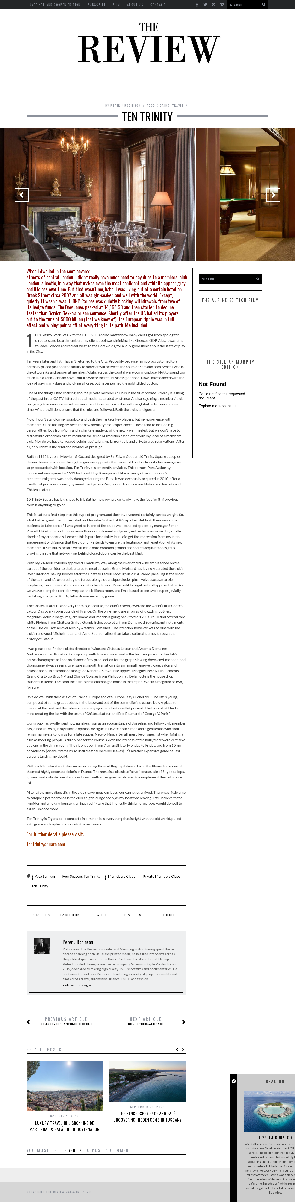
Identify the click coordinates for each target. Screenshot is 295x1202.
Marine (220, 78)
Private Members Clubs (161, 876)
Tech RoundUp (141, 91)
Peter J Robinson (125, 105)
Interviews (140, 78)
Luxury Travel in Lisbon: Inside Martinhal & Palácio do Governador (65, 1126)
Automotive (45, 78)
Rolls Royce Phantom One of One (65, 1021)
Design (115, 78)
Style (114, 91)
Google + (169, 915)
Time (166, 91)
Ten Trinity (39, 885)
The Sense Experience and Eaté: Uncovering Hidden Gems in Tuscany (147, 1117)
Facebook (70, 915)
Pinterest (133, 915)
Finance (165, 78)
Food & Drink (193, 78)
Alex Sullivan (45, 876)
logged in (70, 1150)
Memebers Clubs (121, 876)
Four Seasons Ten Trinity (81, 876)
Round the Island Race (151, 1021)
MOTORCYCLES (247, 78)
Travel (184, 91)
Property (92, 91)
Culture (94, 78)
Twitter (102, 915)
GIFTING (205, 91)
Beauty (71, 78)
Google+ (86, 985)
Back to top (243, 1192)
